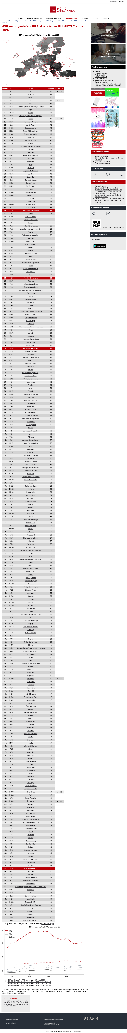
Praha (31, 908)
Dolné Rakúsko (30, 633)
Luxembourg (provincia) (30, 373)
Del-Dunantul (30, 186)
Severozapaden (30, 128)
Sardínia (31, 397)
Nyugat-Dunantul (31, 318)
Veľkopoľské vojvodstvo (30, 467)
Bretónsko (30, 513)
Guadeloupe (30, 321)
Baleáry (30, 660)
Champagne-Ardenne (30, 538)
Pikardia (31, 391)
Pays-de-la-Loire (30, 547)
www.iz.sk (4, 21)
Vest (30, 446)
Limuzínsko (31, 403)
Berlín (31, 832)
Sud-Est (31, 250)
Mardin (30, 113)
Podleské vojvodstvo (30, 269)
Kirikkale (31, 198)
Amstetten (117, 86)
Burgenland (31, 535)
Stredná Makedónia (31, 220)
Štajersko (30, 752)
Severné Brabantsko (31, 859)
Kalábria (31, 238)
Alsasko (30, 565)
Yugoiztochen (30, 241)
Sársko (30, 602)
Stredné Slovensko (31, 278)
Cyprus (30, 639)
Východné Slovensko (31, 210)
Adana (30, 214)
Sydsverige (31, 608)
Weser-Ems (30, 688)
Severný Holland (30, 896)
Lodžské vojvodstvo (31, 415)
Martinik (30, 333)
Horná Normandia (30, 480)
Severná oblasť (30, 363)
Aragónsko (31, 676)
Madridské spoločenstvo (30, 819)
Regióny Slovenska (101, 78)
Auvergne (30, 449)
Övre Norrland (31, 706)
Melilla (30, 247)
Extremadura (30, 342)
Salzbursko (31, 862)
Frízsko (30, 636)
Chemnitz (30, 474)
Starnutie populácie (53, 18)
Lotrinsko (30, 367)
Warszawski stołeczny (30, 881)
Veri (30, 91)
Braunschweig (31, 841)
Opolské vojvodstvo (31, 287)
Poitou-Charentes (31, 464)
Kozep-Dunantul (30, 315)
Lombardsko (30, 844)
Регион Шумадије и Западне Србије (30, 106)
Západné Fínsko (30, 590)
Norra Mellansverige (31, 519)
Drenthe (31, 611)
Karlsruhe (30, 810)
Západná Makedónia (30, 171)
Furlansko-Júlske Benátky (31, 663)
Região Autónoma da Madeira (30, 550)
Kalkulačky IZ (99, 71)
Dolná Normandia (31, 461)
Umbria (30, 516)
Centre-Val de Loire (31, 471)
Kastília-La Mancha (31, 400)
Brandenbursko (30, 526)
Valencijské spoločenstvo (30, 440)
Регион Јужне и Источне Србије (30, 116)
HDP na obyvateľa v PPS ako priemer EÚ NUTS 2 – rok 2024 (29, 983)
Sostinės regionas (30, 850)
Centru (30, 360)
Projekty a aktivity (101, 75)
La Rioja (31, 599)
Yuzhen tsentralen (30, 140)
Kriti (30, 256)
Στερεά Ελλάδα (30, 259)
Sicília (31, 275)
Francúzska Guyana (31, 122)
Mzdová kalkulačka (34, 18)
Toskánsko (30, 669)
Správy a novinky (101, 73)
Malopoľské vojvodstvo (31, 339)
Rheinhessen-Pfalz (30, 697)
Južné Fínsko (30, 572)
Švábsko (31, 724)
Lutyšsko (30, 532)
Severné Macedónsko (30, 131)
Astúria (30, 483)
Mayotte (31, 97)
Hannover (30, 755)
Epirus (30, 143)
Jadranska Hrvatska (31, 394)
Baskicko (30, 773)
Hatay (31, 165)
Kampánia (30, 302)
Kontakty (47, 1019)
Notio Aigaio (30, 345)
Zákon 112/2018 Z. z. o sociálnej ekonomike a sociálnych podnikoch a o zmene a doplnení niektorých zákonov (108, 189)
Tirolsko (30, 838)
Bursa (31, 330)
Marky (30, 562)
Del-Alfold (30, 195)
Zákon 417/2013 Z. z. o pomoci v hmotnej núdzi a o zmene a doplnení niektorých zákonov (109, 200)
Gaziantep (30, 137)
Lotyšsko (30, 324)
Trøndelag (30, 801)
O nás (20, 18)
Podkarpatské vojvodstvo (30, 235)
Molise (30, 370)
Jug (30, 100)
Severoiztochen (30, 192)
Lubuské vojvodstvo (31, 284)
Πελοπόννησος (30, 244)
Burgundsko (30, 492)
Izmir (30, 434)
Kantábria (30, 510)
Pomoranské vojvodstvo (30, 419)
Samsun (31, 152)
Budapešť (30, 890)
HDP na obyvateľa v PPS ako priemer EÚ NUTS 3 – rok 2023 (29, 985)
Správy (95, 18)
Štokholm (30, 874)
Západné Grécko (31, 180)
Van (30, 103)
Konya (30, 223)
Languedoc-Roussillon (30, 431)
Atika (30, 617)
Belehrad (30, 541)
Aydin (31, 266)
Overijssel (30, 776)
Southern (30, 914)
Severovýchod (31, 425)
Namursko (30, 458)
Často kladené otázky (102, 163)
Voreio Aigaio (30, 125)
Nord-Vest (30, 354)
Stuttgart (31, 871)
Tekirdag (31, 437)
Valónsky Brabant (31, 877)
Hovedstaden (30, 899)
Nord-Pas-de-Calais (31, 443)
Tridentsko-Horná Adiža (30, 822)
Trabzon (31, 149)
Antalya (30, 385)
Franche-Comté (30, 409)
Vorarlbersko (30, 813)
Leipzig (30, 624)
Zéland (30, 758)
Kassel (30, 709)
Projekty (85, 18)
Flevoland (30, 672)
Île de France (30, 884)
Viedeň (30, 856)
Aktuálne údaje (71, 18)
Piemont (31, 657)
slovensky (113, 1)
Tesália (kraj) (30, 207)
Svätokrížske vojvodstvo (30, 263)
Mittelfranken (30, 825)
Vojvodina (30, 162)
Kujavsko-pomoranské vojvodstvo (30, 290)
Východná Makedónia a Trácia (30, 146)
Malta (31, 743)
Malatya (30, 174)
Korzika (30, 529)
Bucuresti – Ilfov (30, 902)
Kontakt (106, 18)
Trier (30, 556)
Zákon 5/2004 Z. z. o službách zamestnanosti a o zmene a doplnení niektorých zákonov (108, 195)
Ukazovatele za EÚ (26, 21)
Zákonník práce (100, 186)
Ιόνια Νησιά (31, 293)
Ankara (30, 715)
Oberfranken (30, 721)
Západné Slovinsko (30, 734)
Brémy (30, 847)
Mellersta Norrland (30, 642)
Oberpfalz (30, 807)
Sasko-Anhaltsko (31, 486)
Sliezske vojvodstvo (31, 455)
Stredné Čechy (30, 501)
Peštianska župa (30, 299)
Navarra (31, 718)
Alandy (30, 749)
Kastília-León (30, 523)
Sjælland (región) (31, 581)
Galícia (30, 504)
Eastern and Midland (30, 920)
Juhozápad (31, 422)
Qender (30, 119)
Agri (30, 110)
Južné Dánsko (31, 694)
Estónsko (30, 452)
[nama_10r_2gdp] (47, 924)
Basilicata (30, 406)
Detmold (31, 691)
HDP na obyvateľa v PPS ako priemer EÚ (46, 21)
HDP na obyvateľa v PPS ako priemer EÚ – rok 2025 (26, 980)
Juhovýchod (30, 495)
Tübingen (30, 804)
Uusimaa (30, 835)
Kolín (30, 795)
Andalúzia (30, 336)
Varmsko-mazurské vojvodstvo (30, 229)
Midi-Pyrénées (31, 578)
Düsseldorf (30, 780)
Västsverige (30, 703)
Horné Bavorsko (30, 893)
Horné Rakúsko (30, 798)
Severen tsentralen (30, 134)
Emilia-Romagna (31, 786)
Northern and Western (30, 651)
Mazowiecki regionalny (31, 357)
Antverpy (30, 853)
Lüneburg (30, 498)
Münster (31, 605)
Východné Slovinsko (31, 379)
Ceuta (31, 296)
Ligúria (30, 666)
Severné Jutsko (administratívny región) (31, 648)
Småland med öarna (31, 587)
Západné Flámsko (30, 789)
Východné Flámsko (30, 746)
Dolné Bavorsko (30, 761)
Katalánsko (31, 682)
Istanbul (30, 737)
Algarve (30, 575)
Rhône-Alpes (30, 654)
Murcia (30, 428)
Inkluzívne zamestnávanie (104, 80)
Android (97, 239)
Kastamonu (31, 201)
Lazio (31, 764)
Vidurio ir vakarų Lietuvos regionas (30, 327)
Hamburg (30, 911)
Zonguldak (30, 177)
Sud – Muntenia (30, 217)
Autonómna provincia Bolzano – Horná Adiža (30, 887)
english (121, 1)
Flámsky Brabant (31, 828)
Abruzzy (31, 507)
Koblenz (31, 596)
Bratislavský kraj (30, 868)
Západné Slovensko (30, 348)
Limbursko (30, 593)
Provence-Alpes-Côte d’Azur (31, 614)
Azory (31, 388)
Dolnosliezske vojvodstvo (31, 477)
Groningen (30, 783)
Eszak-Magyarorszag (30, 155)
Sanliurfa (30, 94)
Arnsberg (30, 630)
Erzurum (31, 158)
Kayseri (30, 189)
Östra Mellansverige (31, 620)
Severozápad (30, 272)
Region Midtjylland (30, 712)
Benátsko (30, 728)
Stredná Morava (30, 412)
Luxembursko (30, 917)
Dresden (31, 584)
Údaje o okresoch (101, 77)
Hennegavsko (31, 382)
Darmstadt (30, 865)
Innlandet (30, 679)
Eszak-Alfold (30, 183)
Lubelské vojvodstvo (31, 226)
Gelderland (31, 767)
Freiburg (31, 685)
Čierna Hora (30, 204)
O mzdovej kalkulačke (102, 161)
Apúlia (30, 305)
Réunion (31, 281)
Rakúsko (110, 84)
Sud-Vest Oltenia (31, 253)
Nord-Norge (30, 792)
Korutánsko (31, 740)
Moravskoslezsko (31, 351)
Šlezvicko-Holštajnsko (30, 627)
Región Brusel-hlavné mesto (31, 905)
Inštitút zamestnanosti (64, 1031)
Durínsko (30, 489)
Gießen (30, 645)
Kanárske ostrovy (31, 376)
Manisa (30, 232)
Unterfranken (30, 770)
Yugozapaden (31, 700)
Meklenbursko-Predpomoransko (30, 559)
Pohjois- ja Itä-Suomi (30, 568)
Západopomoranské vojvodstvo (31, 311)
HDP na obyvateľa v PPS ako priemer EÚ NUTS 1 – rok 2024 (29, 982)
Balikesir (31, 308)
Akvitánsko (30, 544)
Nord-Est (30, 168)
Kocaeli (30, 553)
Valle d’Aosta (30, 816)
